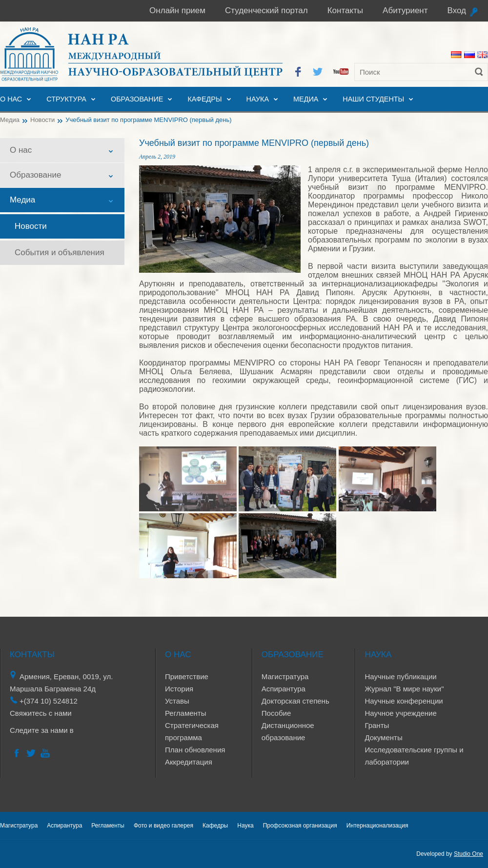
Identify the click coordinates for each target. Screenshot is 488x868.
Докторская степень (295, 701)
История (179, 689)
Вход (456, 10)
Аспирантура (283, 689)
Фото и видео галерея (163, 825)
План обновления (195, 750)
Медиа (305, 99)
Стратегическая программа (192, 731)
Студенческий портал (266, 10)
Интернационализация (377, 825)
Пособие (276, 713)
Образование (137, 99)
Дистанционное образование (288, 731)
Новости (42, 119)
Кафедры (204, 99)
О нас (11, 99)
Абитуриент (405, 10)
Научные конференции (404, 701)
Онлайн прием (177, 10)
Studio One (468, 853)
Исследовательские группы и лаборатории (414, 756)
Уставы (177, 701)
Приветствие (186, 676)
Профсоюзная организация (300, 825)
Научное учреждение (400, 713)
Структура (66, 99)
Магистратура (285, 676)
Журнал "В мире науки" (404, 689)
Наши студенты (373, 99)
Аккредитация (188, 762)
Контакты (345, 10)
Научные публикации (400, 676)
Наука (257, 99)
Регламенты (185, 713)
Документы (383, 737)
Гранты (377, 725)
